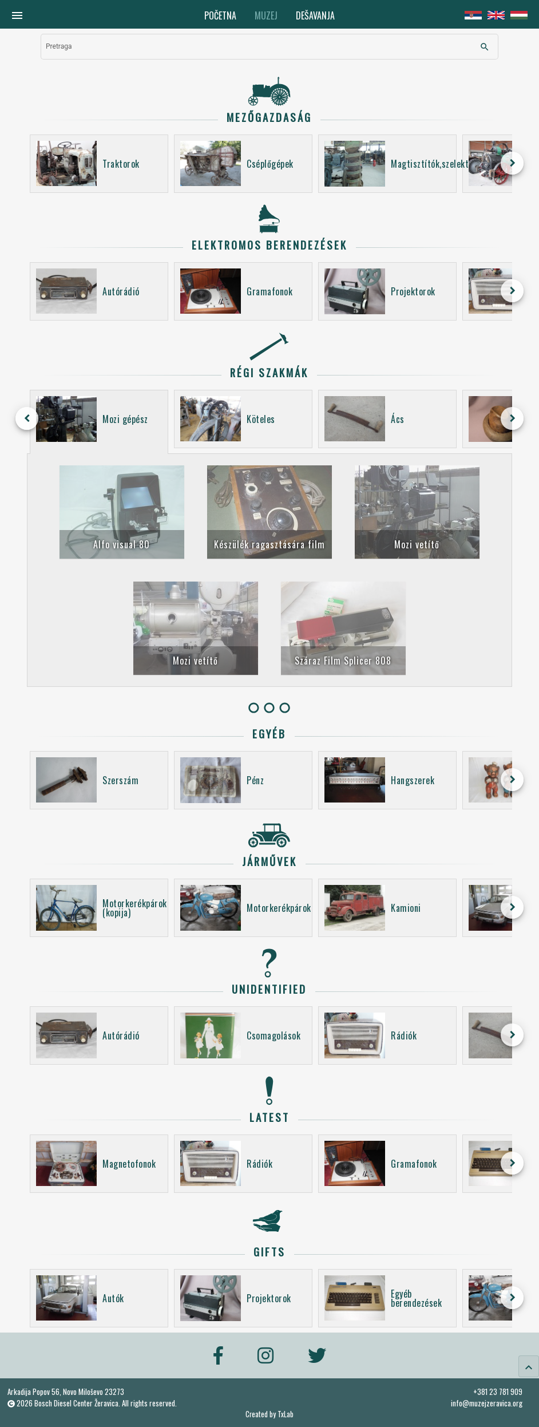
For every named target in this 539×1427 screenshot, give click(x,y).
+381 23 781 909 (497, 1391)
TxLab (286, 1414)
